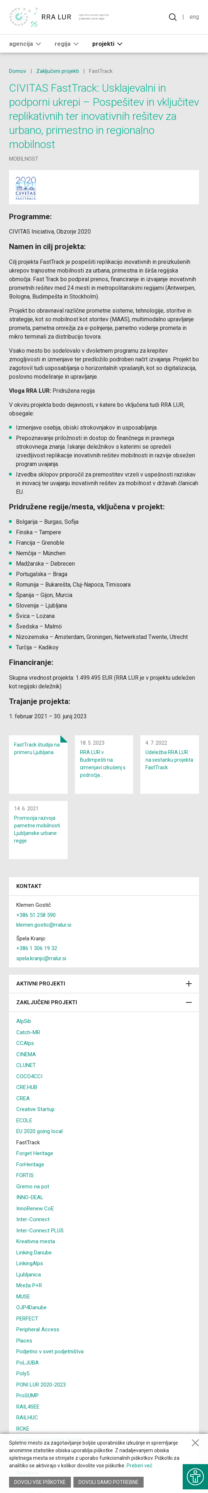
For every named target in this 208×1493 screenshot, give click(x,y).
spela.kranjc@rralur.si (41, 958)
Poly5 (22, 1373)
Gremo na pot (32, 1186)
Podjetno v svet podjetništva (50, 1351)
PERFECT (27, 1318)
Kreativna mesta (35, 1241)
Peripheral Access (37, 1329)
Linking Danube (34, 1252)
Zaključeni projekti (57, 71)
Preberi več (139, 1465)
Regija (68, 44)
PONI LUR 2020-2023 (41, 1384)
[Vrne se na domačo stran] (59, 17)
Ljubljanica (28, 1274)
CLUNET (26, 1065)
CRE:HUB (26, 1087)
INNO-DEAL (29, 1197)
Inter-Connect (33, 1219)
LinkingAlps (29, 1263)
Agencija (26, 44)
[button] (38, 44)
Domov (17, 71)
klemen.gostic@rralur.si (43, 925)
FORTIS (25, 1175)
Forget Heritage (34, 1153)
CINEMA (26, 1054)
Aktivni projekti (104, 983)
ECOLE (24, 1120)
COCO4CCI (29, 1076)
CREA (23, 1098)
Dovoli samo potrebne (108, 1482)
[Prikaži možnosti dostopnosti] (195, 1476)
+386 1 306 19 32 (36, 948)
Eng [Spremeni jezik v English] (194, 16)
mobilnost (23, 159)
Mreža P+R (29, 1285)
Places (24, 1340)
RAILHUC (27, 1417)
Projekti (108, 44)
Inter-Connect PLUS (40, 1230)
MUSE (23, 1296)
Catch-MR (28, 1032)
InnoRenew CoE (35, 1208)
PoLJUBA (27, 1362)
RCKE (22, 1428)
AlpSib (23, 1021)
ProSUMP (27, 1395)
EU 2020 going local (39, 1131)
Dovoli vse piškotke (40, 1482)
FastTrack (28, 1142)
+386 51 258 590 (36, 915)
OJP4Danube (31, 1307)
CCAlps (25, 1043)
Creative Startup (35, 1109)
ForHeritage (30, 1164)
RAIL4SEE (27, 1406)
